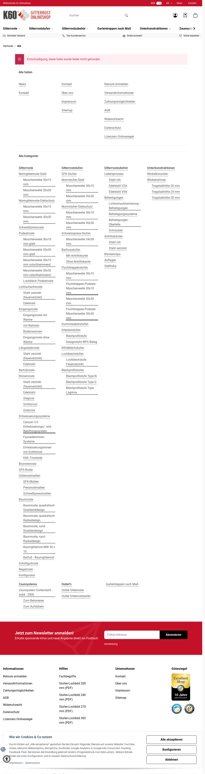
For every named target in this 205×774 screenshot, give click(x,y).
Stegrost (28, 398)
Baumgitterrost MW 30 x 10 (39, 549)
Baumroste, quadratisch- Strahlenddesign (39, 508)
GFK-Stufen (69, 174)
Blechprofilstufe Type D (81, 382)
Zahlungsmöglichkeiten (18, 690)
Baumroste (26, 499)
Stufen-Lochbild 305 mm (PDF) (72, 720)
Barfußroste (26, 370)
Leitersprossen (114, 174)
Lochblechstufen (73, 354)
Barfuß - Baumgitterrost (38, 557)
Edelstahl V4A (118, 191)
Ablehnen (171, 759)
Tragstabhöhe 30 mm (166, 197)
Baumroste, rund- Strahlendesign (34, 528)
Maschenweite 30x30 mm (37, 192)
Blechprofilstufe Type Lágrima (80, 390)
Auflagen (110, 260)
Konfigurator (27, 575)
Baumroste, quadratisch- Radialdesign (39, 518)
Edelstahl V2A (118, 186)
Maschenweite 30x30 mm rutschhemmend (37, 273)
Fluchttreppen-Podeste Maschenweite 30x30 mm (80, 313)
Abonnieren (173, 634)
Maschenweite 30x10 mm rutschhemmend (37, 262)
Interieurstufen (71, 330)
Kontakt (192, 3)
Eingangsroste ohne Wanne (36, 340)
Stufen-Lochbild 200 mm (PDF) (72, 686)
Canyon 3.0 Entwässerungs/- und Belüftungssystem (37, 426)
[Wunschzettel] (185, 15)
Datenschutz (32, 762)
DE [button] (167, 3)
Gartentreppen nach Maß (122, 584)
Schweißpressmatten (37, 493)
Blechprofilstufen (73, 370)
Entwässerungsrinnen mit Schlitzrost (37, 450)
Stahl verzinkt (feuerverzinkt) (32, 295)
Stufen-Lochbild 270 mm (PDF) (72, 709)
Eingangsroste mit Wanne (35, 317)
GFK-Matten (31, 481)
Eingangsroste (28, 309)
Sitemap (120, 697)
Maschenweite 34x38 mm (80, 241)
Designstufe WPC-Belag (81, 342)
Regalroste (26, 569)
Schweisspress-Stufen (76, 233)
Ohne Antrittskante (78, 261)
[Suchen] (94, 15)
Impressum (15, 762)
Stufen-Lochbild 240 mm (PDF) (72, 697)
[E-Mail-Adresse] (132, 635)
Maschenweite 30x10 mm (37, 182)
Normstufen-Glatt (73, 180)
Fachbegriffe (67, 676)
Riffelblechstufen (73, 348)
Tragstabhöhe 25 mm (166, 191)
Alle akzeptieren (171, 739)
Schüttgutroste (28, 563)
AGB (6, 697)
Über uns (121, 683)
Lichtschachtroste (30, 287)
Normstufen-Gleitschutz (77, 206)
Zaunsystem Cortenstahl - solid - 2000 (35, 592)
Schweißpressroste (31, 227)
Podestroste (26, 233)
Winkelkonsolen (157, 174)
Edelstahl (29, 303)
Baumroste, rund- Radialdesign (34, 539)
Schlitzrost (30, 404)
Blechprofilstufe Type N (81, 376)
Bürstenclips (112, 254)
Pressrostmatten (34, 487)
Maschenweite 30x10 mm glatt (37, 241)
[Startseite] (27, 15)
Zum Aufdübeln (33, 606)
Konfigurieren (171, 749)
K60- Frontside (32, 458)
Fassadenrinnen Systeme (33, 439)
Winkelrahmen (156, 180)
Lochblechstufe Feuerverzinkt (76, 362)
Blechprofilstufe (76, 336)
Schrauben (116, 230)
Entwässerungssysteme (34, 416)
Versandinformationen (17, 683)
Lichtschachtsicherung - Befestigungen (124, 206)
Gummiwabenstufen (75, 324)
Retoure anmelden (15, 676)
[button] (175, 15)
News (179, 3)
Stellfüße (110, 266)
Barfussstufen (71, 249)
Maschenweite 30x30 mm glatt (37, 252)
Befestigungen (113, 197)
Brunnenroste (27, 464)
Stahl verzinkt (118, 248)
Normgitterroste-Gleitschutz (37, 200)
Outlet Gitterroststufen (76, 596)
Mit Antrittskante (77, 255)
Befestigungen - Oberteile (119, 222)
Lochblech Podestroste (38, 281)
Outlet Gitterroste (73, 590)
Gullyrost (29, 410)
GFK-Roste (26, 469)
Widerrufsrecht (12, 705)
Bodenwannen (32, 331)
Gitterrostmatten (29, 475)
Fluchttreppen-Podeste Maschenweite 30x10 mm (80, 288)
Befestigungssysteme (123, 214)
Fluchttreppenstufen (75, 267)
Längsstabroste (29, 348)
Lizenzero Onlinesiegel (17, 719)
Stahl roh (115, 180)
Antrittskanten (113, 236)
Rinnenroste (26, 376)
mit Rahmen (31, 325)
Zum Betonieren (33, 600)
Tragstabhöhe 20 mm (166, 186)
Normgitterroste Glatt (32, 174)
